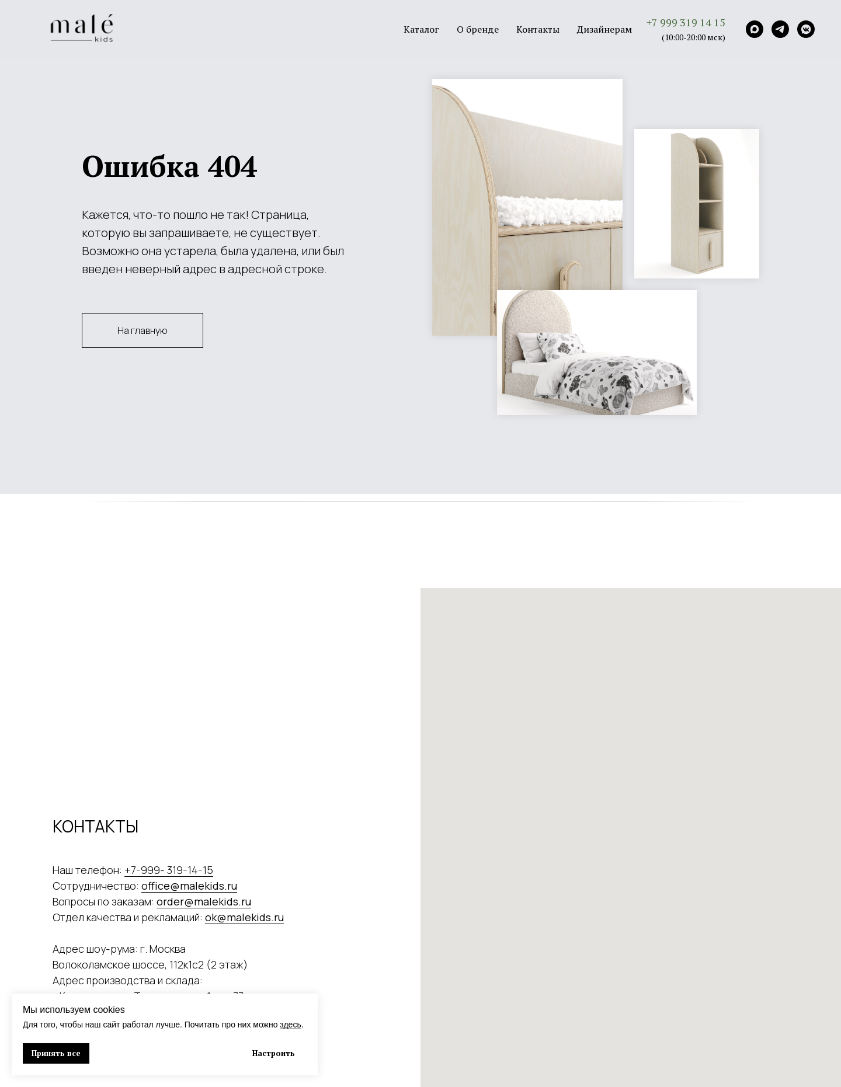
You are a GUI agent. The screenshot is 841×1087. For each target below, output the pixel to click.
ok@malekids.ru (244, 917)
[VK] (806, 29)
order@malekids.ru (204, 901)
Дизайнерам (604, 29)
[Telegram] (780, 29)
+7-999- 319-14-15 (168, 870)
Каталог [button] (421, 29)
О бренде (478, 29)
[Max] (754, 29)
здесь (290, 1024)
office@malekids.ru (189, 886)
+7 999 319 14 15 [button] (686, 22)
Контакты (537, 29)
